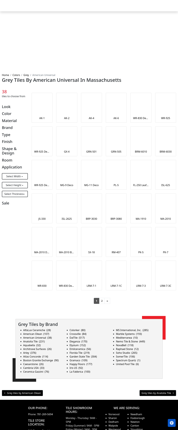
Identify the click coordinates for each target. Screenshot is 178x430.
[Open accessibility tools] (172, 423)
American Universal (37, 337)
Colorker (77, 330)
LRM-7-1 (91, 286)
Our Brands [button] (116, 8)
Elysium (78, 345)
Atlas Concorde (35, 356)
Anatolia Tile (34, 341)
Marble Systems (129, 334)
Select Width (14, 176)
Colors (16, 75)
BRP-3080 (116, 219)
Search (134, 8)
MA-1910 (141, 219)
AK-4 (91, 118)
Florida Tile (80, 353)
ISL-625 (165, 185)
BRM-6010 (141, 151)
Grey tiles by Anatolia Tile (156, 393)
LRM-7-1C (116, 286)
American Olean (36, 334)
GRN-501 (91, 151)
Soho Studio (126, 353)
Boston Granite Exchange (41, 360)
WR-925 (165, 118)
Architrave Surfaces (37, 349)
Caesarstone (33, 364)
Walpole (113, 425)
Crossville (78, 334)
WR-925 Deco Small (42, 185)
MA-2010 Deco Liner (42, 252)
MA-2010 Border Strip (66, 252)
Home (63, 8)
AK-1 (42, 118)
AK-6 (116, 118)
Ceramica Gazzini (36, 371)
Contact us (167, 8)
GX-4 (66, 151)
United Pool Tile (127, 364)
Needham (136, 414)
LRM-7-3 (141, 286)
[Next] (107, 301)
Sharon (112, 418)
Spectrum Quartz (128, 360)
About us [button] (148, 8)
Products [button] (77, 8)
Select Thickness (13, 194)
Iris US (76, 368)
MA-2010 (165, 219)
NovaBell (125, 345)
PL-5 (116, 185)
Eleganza (78, 341)
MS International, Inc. (132, 330)
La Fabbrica (80, 371)
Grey (26, 75)
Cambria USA (33, 368)
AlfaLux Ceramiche (37, 330)
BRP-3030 (91, 219)
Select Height (14, 185)
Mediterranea (127, 337)
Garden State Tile (83, 356)
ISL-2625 (67, 219)
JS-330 (42, 219)
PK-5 (141, 252)
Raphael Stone (127, 349)
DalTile (77, 337)
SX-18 (91, 252)
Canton (134, 425)
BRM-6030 (166, 151)
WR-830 (42, 286)
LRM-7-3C (165, 286)
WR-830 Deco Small (141, 118)
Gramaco (78, 360)
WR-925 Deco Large (42, 151)
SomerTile (125, 356)
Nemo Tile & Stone (130, 341)
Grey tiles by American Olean (24, 393)
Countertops (97, 8)
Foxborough (137, 418)
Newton (135, 422)
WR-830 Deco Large (66, 286)
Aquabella (32, 345)
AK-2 (66, 118)
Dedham (113, 422)
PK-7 (165, 252)
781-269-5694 (45, 414)
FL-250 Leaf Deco (141, 185)
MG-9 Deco (66, 185)
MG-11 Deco (91, 185)
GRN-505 (116, 151)
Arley (29, 353)
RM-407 (116, 252)
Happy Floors (81, 364)
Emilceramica (80, 349)
